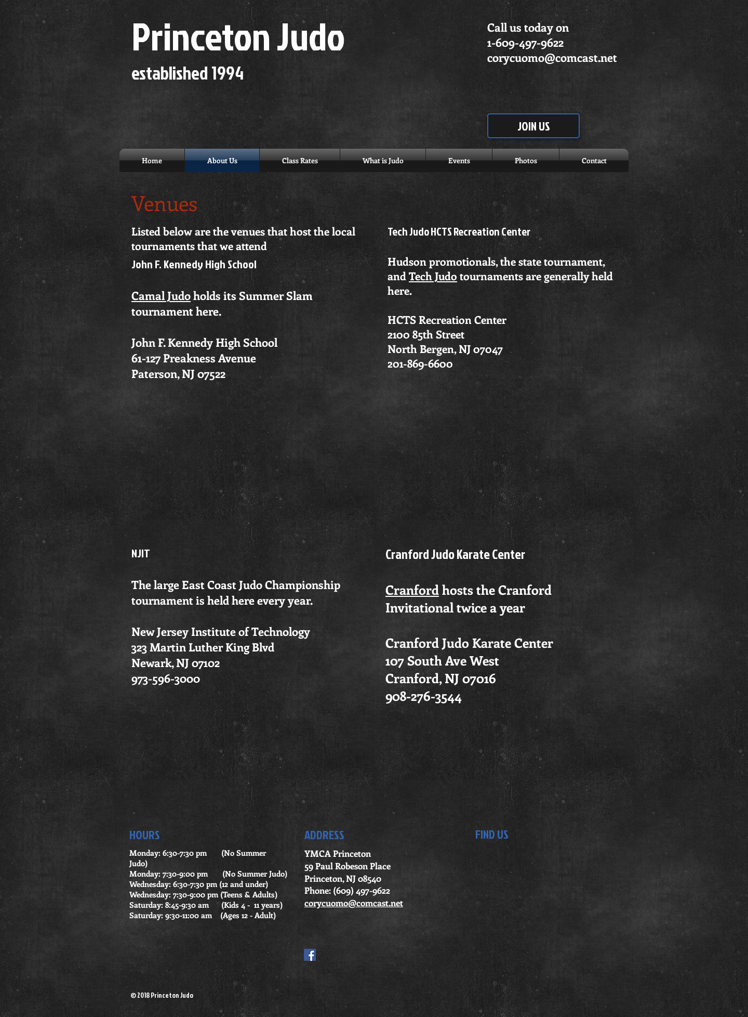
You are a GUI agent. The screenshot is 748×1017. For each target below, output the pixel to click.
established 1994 (187, 72)
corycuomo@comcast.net (552, 57)
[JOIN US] (533, 125)
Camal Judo (161, 295)
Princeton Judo (238, 35)
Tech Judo (433, 275)
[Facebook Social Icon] (310, 955)
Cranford (412, 589)
